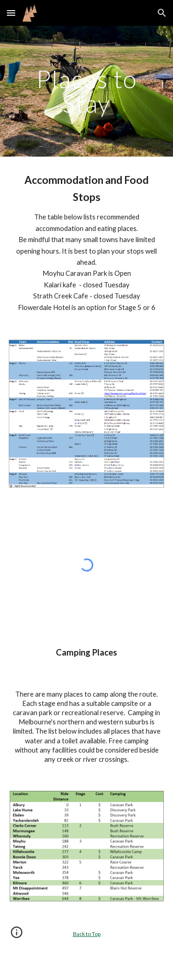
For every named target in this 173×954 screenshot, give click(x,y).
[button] (11, 12)
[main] (87, 91)
